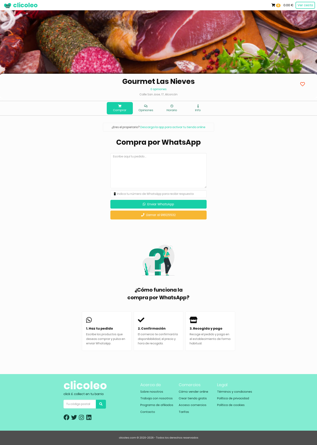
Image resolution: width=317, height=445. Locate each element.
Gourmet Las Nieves (158, 81)
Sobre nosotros (151, 392)
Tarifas (184, 412)
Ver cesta (305, 5)
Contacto (147, 412)
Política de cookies (231, 405)
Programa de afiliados (156, 405)
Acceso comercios (192, 405)
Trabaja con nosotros (156, 398)
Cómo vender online (193, 392)
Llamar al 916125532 (158, 215)
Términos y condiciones (234, 392)
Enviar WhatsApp (158, 204)
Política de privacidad (233, 398)
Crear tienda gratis (193, 398)
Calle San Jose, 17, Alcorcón (158, 94)
